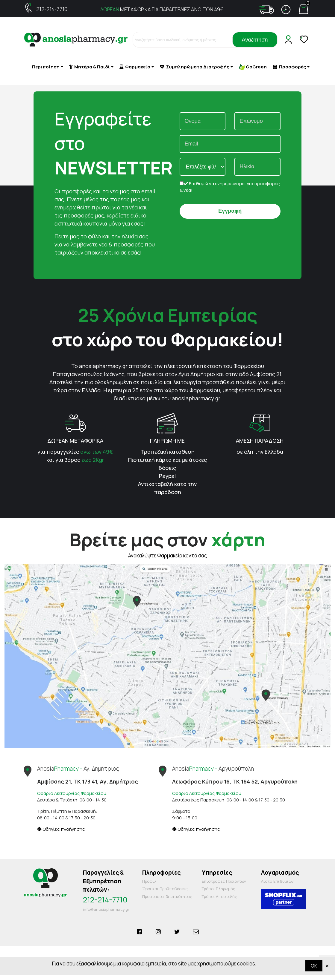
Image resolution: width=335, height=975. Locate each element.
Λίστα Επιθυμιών (277, 881)
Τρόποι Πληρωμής (218, 888)
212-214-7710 (51, 9)
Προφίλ (149, 881)
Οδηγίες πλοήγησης (61, 829)
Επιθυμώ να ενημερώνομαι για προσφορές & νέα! (230, 187)
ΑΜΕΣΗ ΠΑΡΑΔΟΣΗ (260, 440)
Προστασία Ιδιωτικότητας (167, 896)
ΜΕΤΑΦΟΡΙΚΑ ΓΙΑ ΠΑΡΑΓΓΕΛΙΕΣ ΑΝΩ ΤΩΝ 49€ (161, 9)
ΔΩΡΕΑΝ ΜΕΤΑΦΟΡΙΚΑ (75, 440)
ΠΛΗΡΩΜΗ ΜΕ (167, 440)
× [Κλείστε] (327, 966)
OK (314, 965)
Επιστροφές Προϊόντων (224, 881)
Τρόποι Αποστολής (219, 896)
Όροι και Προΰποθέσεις (165, 888)
